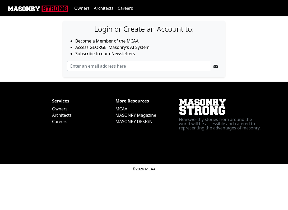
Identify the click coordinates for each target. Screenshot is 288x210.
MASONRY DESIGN (133, 121)
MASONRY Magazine (135, 115)
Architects (103, 8)
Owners (82, 8)
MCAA (121, 109)
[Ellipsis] (215, 66)
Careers (125, 8)
